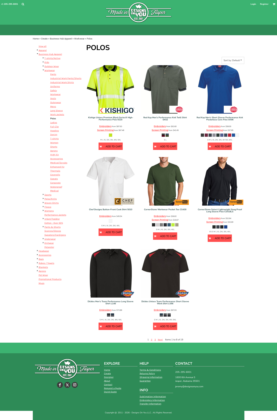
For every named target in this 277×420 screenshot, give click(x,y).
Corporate (55, 182)
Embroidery (105, 126)
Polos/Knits (50, 198)
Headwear (44, 251)
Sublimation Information (153, 396)
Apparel (43, 50)
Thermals (55, 170)
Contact (108, 384)
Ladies (53, 122)
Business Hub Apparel (61, 38)
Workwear (79, 38)
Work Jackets (57, 114)
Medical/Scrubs (58, 162)
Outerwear (55, 102)
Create (44, 38)
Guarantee (145, 380)
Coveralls (55, 174)
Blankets (43, 267)
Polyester (49, 247)
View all (43, 46)
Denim (53, 134)
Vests (53, 98)
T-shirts (54, 138)
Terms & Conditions (150, 370)
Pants (53, 74)
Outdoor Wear (51, 66)
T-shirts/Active (52, 58)
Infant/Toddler (52, 219)
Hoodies (54, 130)
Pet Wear (43, 275)
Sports (47, 194)
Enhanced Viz (57, 166)
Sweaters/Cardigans (55, 235)
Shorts (53, 146)
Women (54, 142)
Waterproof (56, 187)
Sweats (54, 178)
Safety (53, 90)
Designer (109, 377)
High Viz (54, 154)
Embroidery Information (152, 400)
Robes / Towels (46, 263)
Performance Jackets (55, 215)
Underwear (50, 239)
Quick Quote (110, 391)
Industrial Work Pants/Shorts (65, 78)
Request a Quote (112, 388)
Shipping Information (151, 377)
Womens (49, 210)
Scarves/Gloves (52, 231)
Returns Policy (147, 373)
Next (160, 339)
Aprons (54, 150)
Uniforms (55, 86)
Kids (46, 62)
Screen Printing (105, 130)
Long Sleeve (56, 110)
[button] (23, 4)
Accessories (56, 158)
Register (264, 4)
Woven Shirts (51, 203)
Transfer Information (150, 403)
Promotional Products (50, 279)
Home (36, 38)
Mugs (41, 283)
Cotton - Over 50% (53, 223)
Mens (53, 106)
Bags (41, 259)
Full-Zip (54, 126)
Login (253, 4)
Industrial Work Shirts (62, 82)
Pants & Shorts (52, 227)
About (107, 380)
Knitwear (49, 243)
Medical (54, 190)
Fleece (47, 207)
